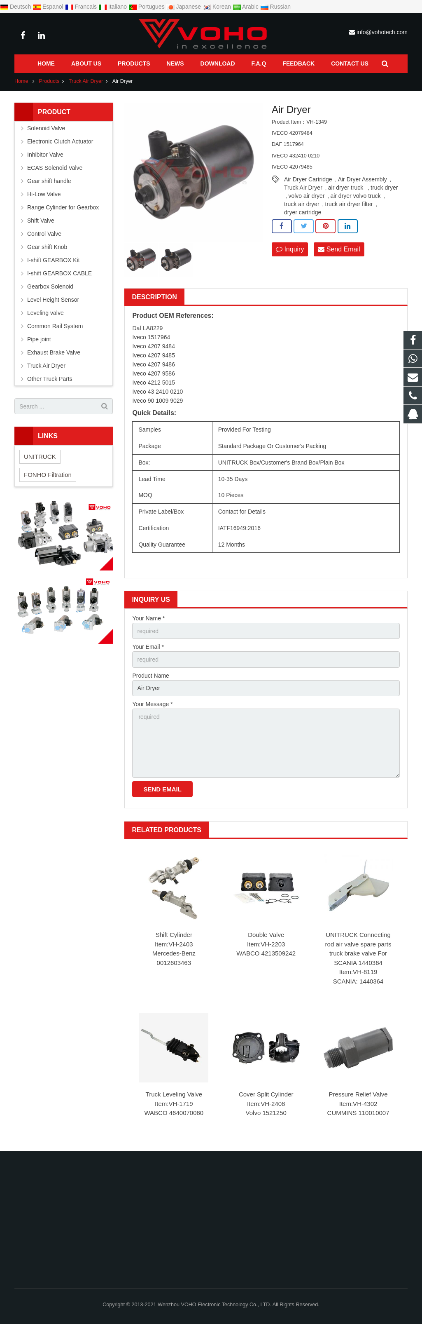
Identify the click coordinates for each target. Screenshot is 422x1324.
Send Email (339, 249)
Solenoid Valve (46, 128)
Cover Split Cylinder (266, 1094)
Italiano (113, 6)
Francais (81, 6)
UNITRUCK (40, 456)
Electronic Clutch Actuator (60, 141)
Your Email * (148, 646)
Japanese (184, 6)
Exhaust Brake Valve (53, 352)
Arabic (246, 6)
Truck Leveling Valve (174, 1094)
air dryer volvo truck (355, 195)
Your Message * (152, 704)
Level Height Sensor (53, 299)
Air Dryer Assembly (362, 179)
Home (21, 81)
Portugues (147, 6)
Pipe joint (39, 339)
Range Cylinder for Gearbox (63, 207)
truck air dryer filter (349, 204)
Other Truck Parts (49, 379)
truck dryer (384, 187)
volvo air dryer (306, 195)
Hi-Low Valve (44, 194)
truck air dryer (301, 204)
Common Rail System (55, 326)
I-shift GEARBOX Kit (53, 260)
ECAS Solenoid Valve (54, 167)
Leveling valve (45, 313)
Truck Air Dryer (86, 81)
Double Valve (266, 934)
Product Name (150, 675)
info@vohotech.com (382, 32)
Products (49, 81)
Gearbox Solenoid (50, 286)
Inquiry (290, 249)
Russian (275, 6)
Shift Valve (40, 220)
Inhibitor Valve (45, 154)
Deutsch (16, 6)
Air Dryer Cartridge (308, 179)
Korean (218, 6)
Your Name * (148, 618)
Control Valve (44, 233)
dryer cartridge (302, 212)
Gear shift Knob (47, 247)
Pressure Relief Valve (358, 1094)
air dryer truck (346, 187)
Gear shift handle (49, 181)
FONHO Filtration (48, 474)
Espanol (49, 6)
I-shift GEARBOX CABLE (59, 273)
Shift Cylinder (174, 934)
